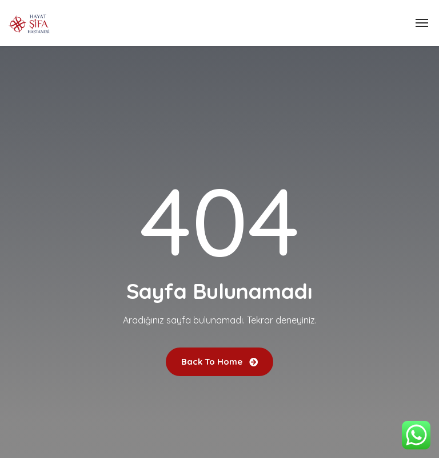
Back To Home (219, 361)
